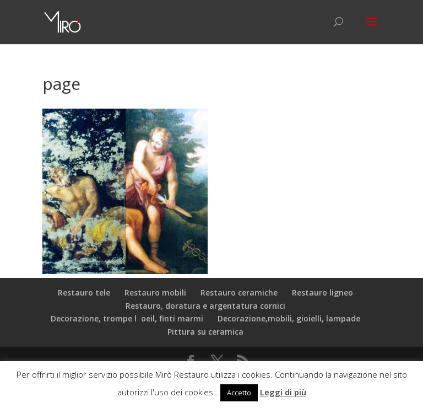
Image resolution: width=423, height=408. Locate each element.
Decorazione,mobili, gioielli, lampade (289, 318)
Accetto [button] (239, 393)
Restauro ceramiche (239, 292)
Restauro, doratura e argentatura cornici (205, 305)
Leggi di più (283, 392)
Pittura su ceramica (205, 331)
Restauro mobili (155, 292)
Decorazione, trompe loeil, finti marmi (127, 318)
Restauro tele (84, 292)
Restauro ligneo (322, 292)
